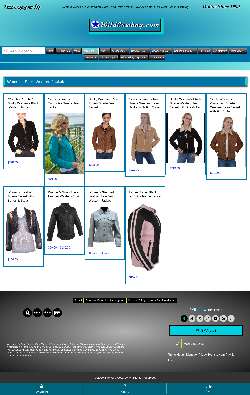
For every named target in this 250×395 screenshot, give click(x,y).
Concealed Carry (185, 51)
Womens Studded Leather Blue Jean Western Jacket (102, 196)
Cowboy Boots (161, 51)
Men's (77, 51)
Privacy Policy (136, 300)
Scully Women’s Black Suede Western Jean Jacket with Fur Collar (185, 103)
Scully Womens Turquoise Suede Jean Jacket (64, 103)
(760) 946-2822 (193, 343)
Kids (105, 51)
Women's (90, 51)
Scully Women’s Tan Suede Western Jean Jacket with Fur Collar (144, 103)
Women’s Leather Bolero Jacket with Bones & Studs (21, 196)
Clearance (157, 57)
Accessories (120, 51)
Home (50, 51)
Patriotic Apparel (109, 57)
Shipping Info (117, 300)
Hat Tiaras (204, 51)
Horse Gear (238, 51)
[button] (184, 318)
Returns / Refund (95, 300)
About (78, 300)
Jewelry (91, 57)
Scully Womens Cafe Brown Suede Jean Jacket (103, 103)
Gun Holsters (220, 51)
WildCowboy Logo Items (133, 57)
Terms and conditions (161, 300)
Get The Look (63, 51)
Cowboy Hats (140, 51)
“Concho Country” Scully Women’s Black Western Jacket (23, 103)
